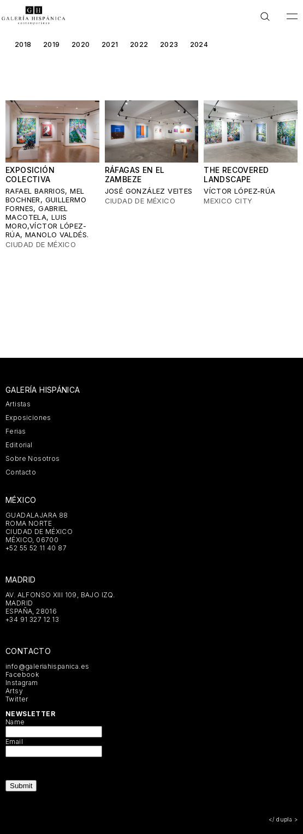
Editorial (19, 445)
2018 (23, 44)
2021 (110, 44)
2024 (199, 44)
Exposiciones (28, 417)
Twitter (16, 699)
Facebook (22, 674)
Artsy (14, 691)
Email (14, 741)
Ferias (15, 431)
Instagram (21, 683)
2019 (51, 44)
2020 (81, 44)
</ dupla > (283, 819)
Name (15, 722)
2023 (169, 44)
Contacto (20, 472)
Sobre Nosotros (32, 458)
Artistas (18, 404)
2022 (139, 44)
